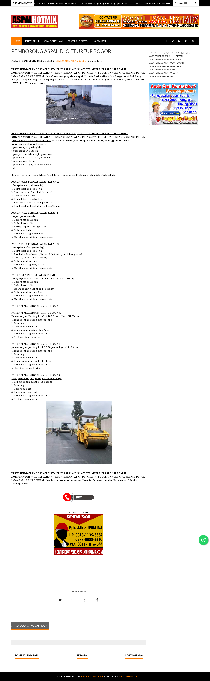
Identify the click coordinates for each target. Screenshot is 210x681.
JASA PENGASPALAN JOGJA (162, 69)
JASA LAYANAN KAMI (53, 41)
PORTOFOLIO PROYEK (78, 41)
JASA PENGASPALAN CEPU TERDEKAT (164, 3)
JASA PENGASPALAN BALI (161, 76)
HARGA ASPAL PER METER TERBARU (61, 3)
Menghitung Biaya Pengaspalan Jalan (112, 3)
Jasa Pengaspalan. (92, 676)
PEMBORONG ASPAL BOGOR (71, 60)
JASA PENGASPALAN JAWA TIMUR (165, 66)
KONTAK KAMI (99, 41)
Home (17, 41)
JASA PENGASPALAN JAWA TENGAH (166, 63)
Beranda (82, 655)
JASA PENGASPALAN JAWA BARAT (165, 59)
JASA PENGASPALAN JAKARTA (163, 73)
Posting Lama (134, 655)
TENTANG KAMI (32, 41)
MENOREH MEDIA (128, 676)
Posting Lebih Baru (27, 655)
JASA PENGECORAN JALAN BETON (166, 56)
